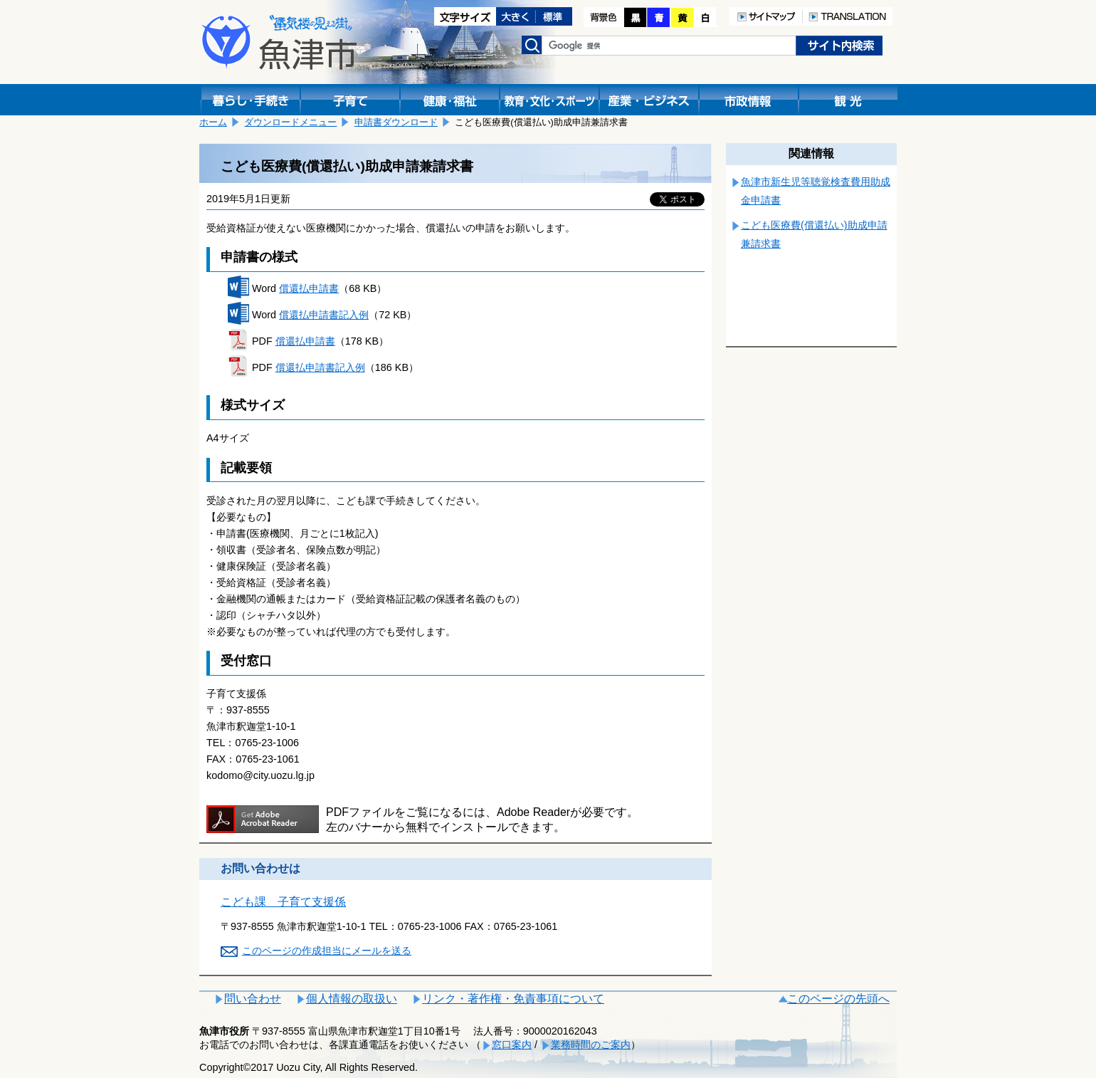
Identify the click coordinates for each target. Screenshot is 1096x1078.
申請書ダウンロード (396, 122)
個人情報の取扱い (351, 999)
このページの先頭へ (838, 999)
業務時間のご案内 (591, 1044)
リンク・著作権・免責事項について (513, 999)
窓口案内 (512, 1044)
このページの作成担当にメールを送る (326, 950)
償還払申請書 (309, 288)
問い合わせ (252, 999)
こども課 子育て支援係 (283, 902)
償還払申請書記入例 (324, 314)
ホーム (213, 122)
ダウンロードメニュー (290, 122)
